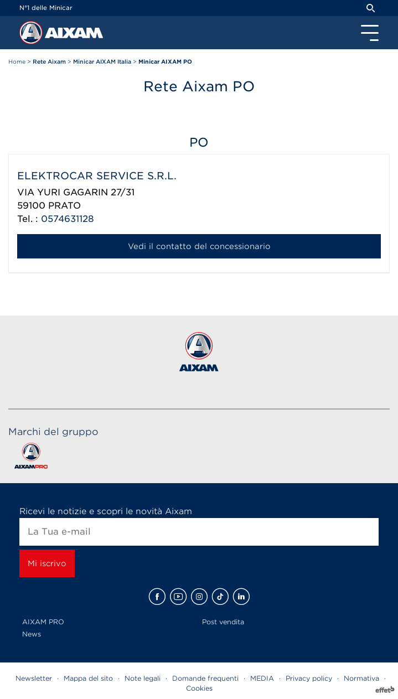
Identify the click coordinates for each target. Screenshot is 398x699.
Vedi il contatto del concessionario (199, 246)
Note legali (143, 678)
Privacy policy (309, 678)
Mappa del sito (88, 678)
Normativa (361, 678)
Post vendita (223, 622)
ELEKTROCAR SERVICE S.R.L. (97, 176)
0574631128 (67, 219)
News (31, 634)
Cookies (199, 688)
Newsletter (33, 678)
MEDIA (262, 678)
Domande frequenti (205, 678)
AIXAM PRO (43, 622)
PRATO (64, 205)
